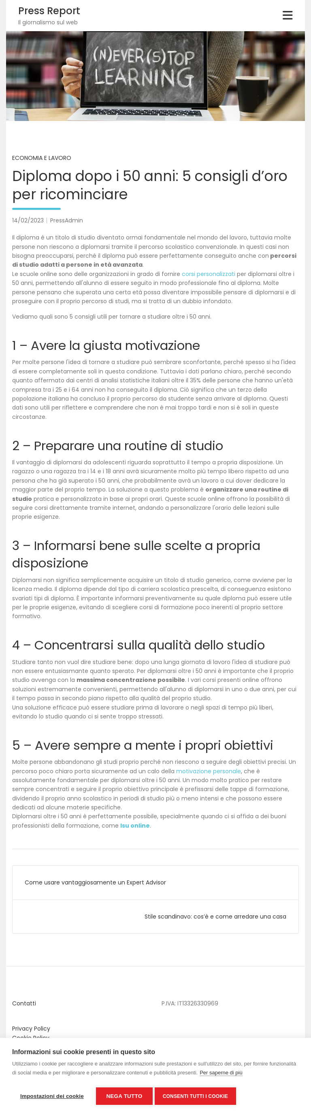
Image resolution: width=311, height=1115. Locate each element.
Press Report (49, 10)
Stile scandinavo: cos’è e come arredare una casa (215, 916)
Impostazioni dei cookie (52, 1096)
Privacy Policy (31, 1028)
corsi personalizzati (208, 274)
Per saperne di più (221, 1075)
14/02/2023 (28, 220)
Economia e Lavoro (41, 158)
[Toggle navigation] (288, 15)
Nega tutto (124, 1096)
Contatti (24, 1003)
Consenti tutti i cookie (197, 1096)
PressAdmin (66, 220)
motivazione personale (208, 771)
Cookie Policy (30, 1038)
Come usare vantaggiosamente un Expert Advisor (95, 882)
